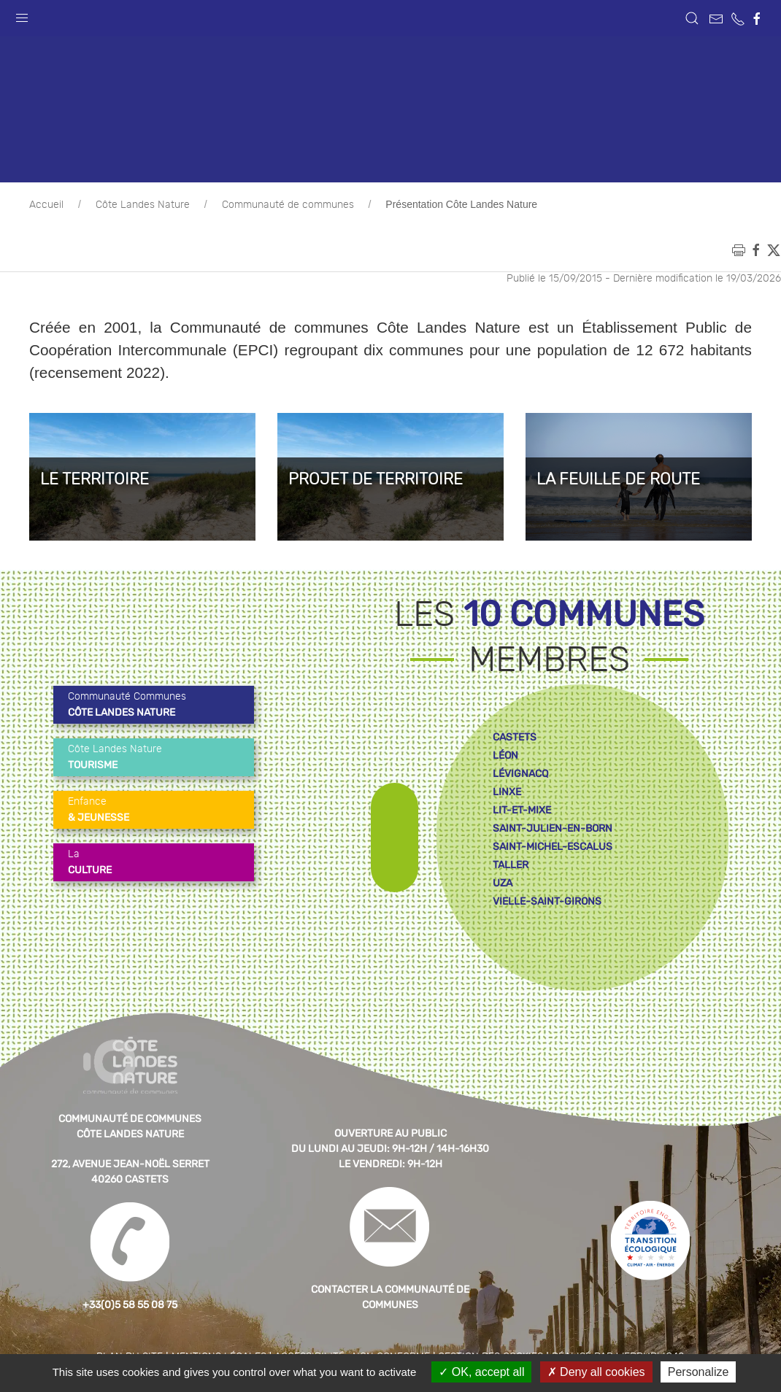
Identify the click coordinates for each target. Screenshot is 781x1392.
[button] (22, 15)
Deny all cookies (596, 1372)
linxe (507, 792)
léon (505, 755)
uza (502, 883)
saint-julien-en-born (552, 828)
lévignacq (520, 773)
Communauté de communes (288, 205)
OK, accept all (481, 1372)
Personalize (698, 1372)
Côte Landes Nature (143, 205)
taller (510, 865)
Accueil (46, 205)
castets (514, 737)
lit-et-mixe (522, 810)
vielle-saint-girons (547, 901)
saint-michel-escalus (552, 846)
